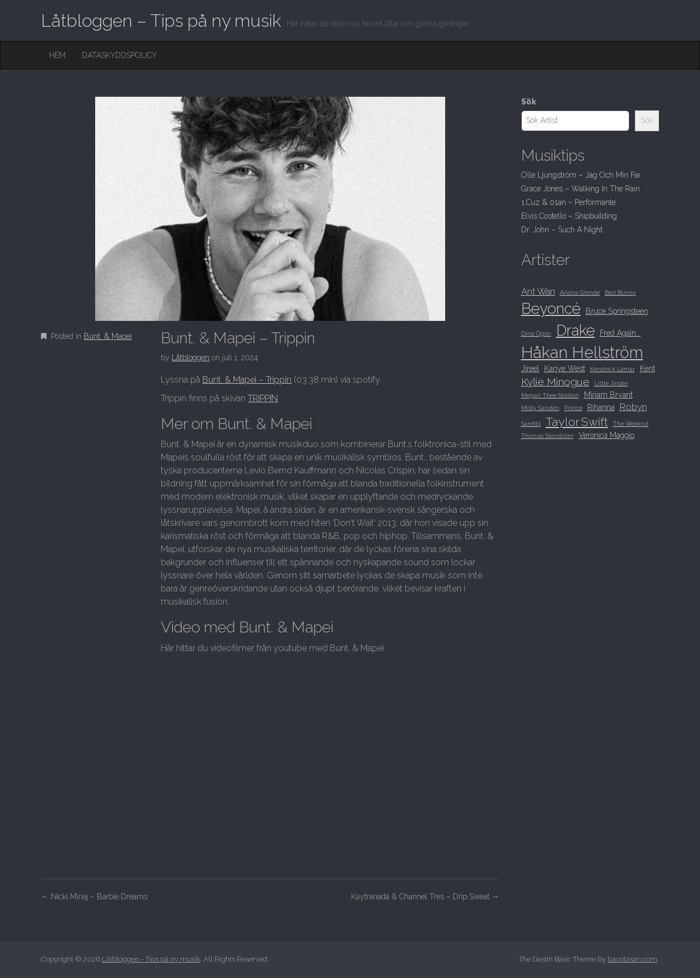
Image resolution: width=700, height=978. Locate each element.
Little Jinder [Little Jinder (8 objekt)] (611, 383)
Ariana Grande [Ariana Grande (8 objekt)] (580, 292)
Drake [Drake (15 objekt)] (575, 330)
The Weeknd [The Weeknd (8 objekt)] (631, 423)
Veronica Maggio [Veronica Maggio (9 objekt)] (606, 435)
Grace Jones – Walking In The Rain (580, 188)
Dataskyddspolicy (119, 55)
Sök (528, 101)
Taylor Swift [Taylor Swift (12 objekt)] (577, 422)
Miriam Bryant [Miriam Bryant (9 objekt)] (608, 394)
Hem (57, 55)
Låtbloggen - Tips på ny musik (151, 959)
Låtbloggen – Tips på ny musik (161, 20)
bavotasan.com (632, 959)
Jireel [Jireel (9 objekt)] (530, 368)
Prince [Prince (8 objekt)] (573, 408)
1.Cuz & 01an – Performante (568, 202)
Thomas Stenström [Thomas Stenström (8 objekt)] (547, 435)
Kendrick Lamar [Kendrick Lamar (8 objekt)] (612, 369)
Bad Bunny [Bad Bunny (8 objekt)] (620, 292)
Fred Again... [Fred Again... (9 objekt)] (620, 333)
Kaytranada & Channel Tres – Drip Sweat (425, 896)
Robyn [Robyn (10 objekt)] (633, 406)
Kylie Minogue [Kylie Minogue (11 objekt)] (555, 382)
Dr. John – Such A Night (562, 229)
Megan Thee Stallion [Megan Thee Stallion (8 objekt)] (550, 395)
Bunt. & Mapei (108, 336)
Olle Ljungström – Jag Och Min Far (581, 175)
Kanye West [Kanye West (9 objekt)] (564, 368)
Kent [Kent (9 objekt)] (647, 368)
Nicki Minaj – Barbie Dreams (94, 896)
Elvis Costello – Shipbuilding (569, 216)
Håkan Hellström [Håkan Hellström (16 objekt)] (582, 352)
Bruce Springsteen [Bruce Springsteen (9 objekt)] (617, 311)
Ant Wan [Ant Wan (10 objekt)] (538, 291)
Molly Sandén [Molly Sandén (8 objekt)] (540, 408)
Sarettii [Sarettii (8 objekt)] (531, 423)
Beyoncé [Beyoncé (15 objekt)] (551, 308)
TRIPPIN (263, 398)
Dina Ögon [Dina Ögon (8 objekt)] (536, 333)
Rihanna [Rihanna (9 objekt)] (601, 407)
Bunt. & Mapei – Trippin (246, 379)
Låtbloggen (190, 357)
